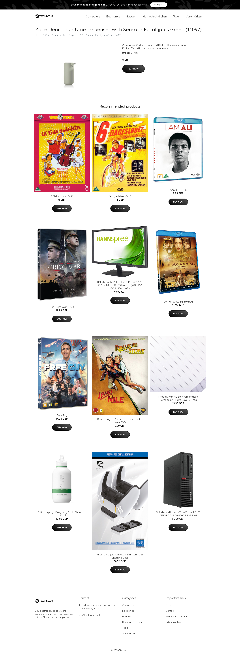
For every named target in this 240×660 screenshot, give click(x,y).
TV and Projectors (141, 52)
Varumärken (194, 18)
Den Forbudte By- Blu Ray (178, 306)
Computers (93, 18)
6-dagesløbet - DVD (120, 200)
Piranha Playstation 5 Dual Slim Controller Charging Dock (120, 560)
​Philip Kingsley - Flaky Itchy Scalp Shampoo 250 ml (62, 518)
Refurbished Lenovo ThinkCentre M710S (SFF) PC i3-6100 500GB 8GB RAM (178, 518)
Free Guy (62, 419)
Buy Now (134, 73)
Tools (176, 18)
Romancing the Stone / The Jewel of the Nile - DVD (120, 425)
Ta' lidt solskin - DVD (62, 200)
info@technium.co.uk (90, 619)
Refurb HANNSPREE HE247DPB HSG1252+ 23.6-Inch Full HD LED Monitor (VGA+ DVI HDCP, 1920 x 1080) (120, 289)
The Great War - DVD (62, 311)
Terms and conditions (177, 620)
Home (38, 39)
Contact (170, 615)
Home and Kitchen (155, 18)
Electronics (113, 18)
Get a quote (159, 5)
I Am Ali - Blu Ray (178, 194)
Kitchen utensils (160, 52)
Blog (168, 609)
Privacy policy (173, 626)
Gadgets (131, 18)
